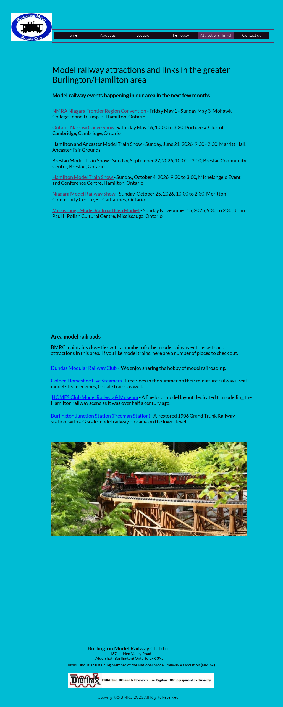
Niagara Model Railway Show (84, 194)
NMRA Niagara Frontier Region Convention (99, 111)
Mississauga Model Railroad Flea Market (96, 210)
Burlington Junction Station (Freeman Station (100, 416)
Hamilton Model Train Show (83, 177)
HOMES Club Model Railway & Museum (95, 397)
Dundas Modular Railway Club (84, 368)
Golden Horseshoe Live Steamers (86, 381)
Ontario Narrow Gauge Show (83, 127)
